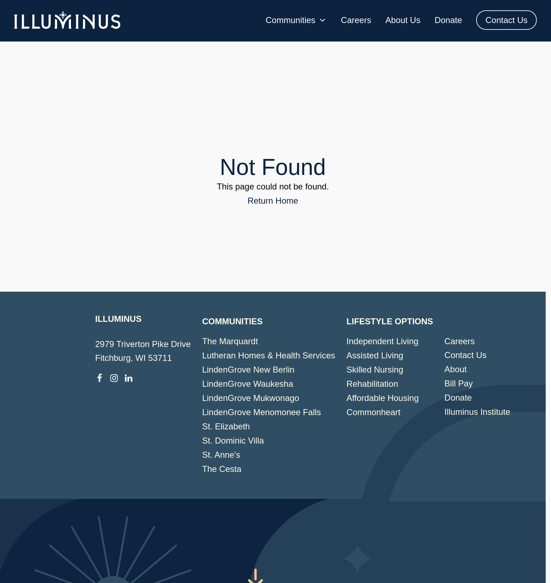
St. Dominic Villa (233, 440)
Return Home (273, 200)
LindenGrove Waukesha (247, 384)
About (456, 369)
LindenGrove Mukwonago (250, 398)
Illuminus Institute (477, 412)
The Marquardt (230, 341)
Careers (356, 20)
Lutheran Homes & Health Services (268, 355)
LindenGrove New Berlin (248, 369)
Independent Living (383, 341)
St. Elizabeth (226, 426)
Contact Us (506, 20)
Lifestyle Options (390, 321)
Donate (448, 20)
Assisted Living (375, 355)
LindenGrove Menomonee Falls (261, 412)
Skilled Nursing (375, 369)
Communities (296, 20)
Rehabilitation (372, 384)
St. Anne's (221, 455)
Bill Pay (459, 383)
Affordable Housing (383, 398)
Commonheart (374, 412)
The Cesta (222, 469)
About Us (402, 20)
